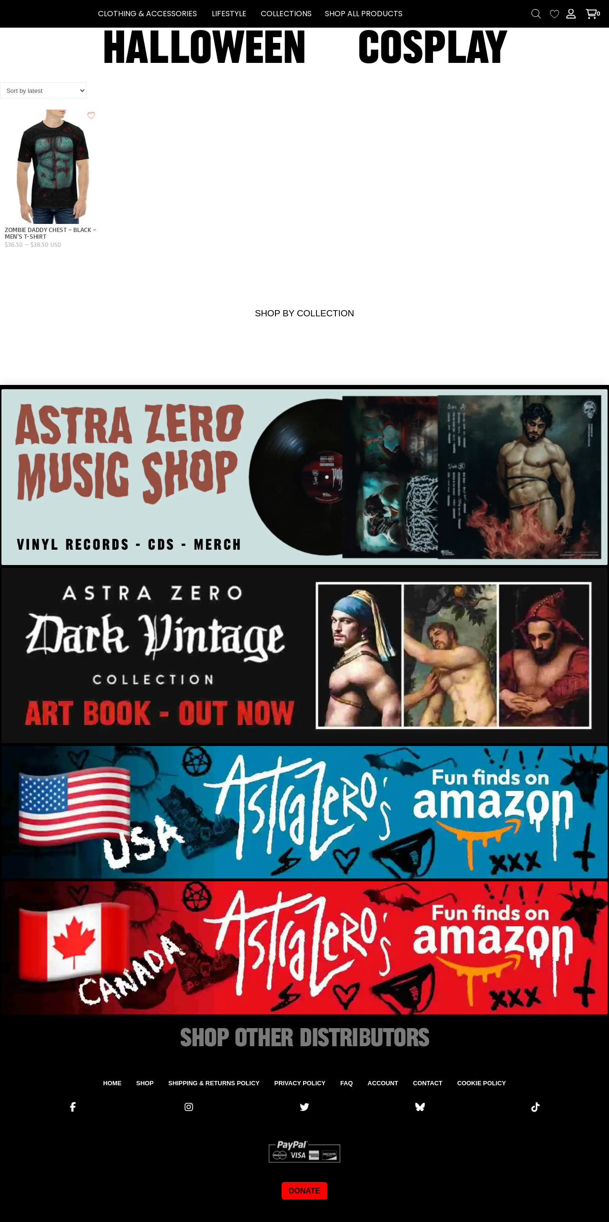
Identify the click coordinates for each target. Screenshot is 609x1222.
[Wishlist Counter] (554, 14)
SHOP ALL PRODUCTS (364, 13)
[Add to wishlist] (91, 115)
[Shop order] (43, 90)
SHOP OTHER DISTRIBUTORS (304, 1038)
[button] (147, 13)
